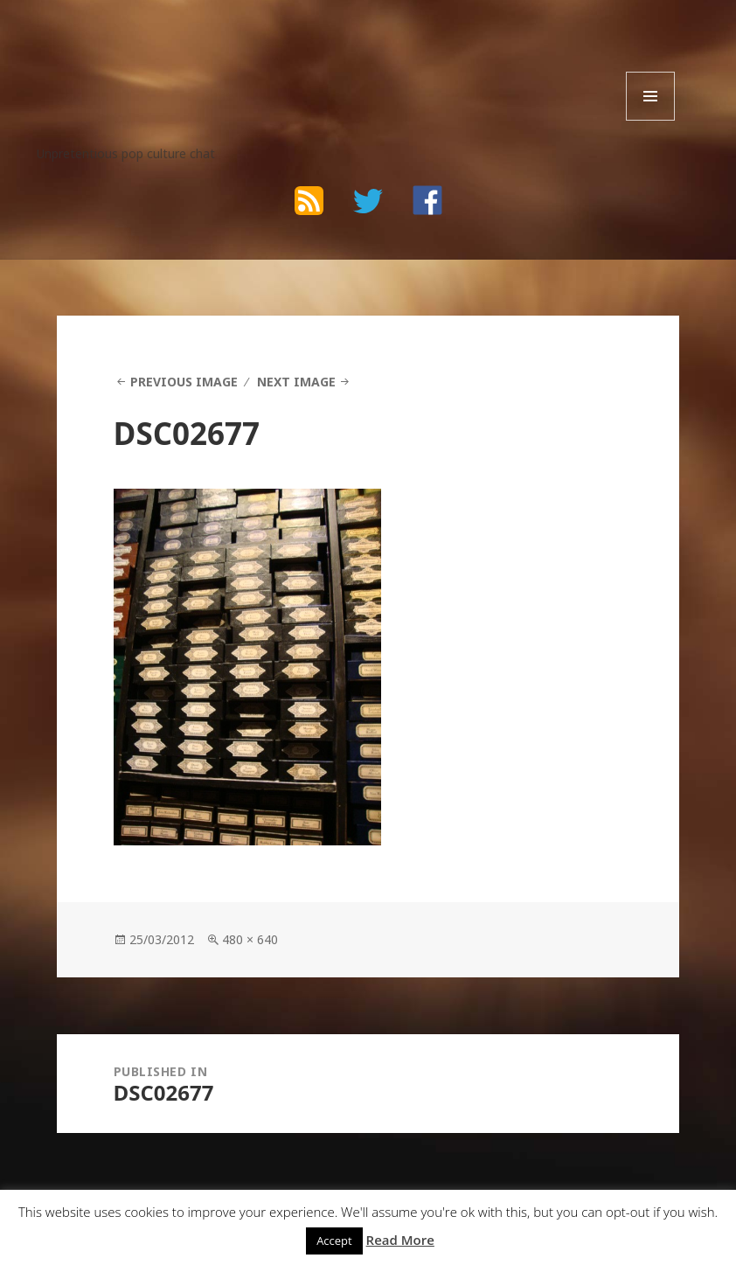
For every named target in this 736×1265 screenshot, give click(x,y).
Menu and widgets (651, 120)
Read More (400, 1239)
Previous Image (184, 381)
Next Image (296, 381)
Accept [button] (334, 1240)
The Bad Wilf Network (176, 53)
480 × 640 (250, 939)
